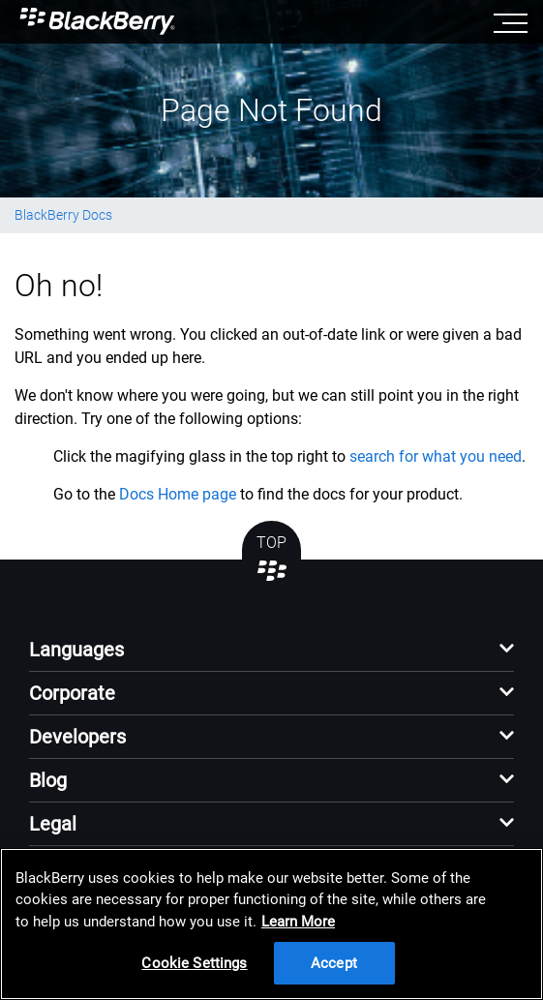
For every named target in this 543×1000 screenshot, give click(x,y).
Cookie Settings (194, 963)
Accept (334, 963)
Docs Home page (177, 494)
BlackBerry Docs (63, 215)
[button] (271, 655)
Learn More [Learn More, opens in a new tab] (298, 921)
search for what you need (435, 456)
